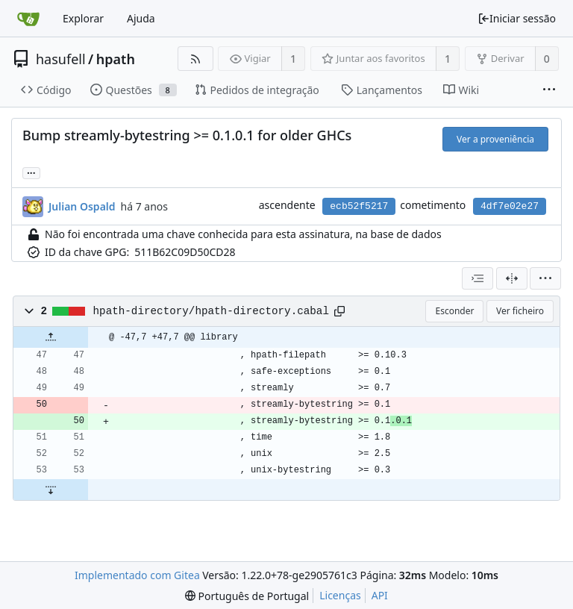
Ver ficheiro (520, 310)
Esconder (454, 310)
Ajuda (141, 18)
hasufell (61, 58)
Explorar (83, 18)
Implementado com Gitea (137, 575)
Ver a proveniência (495, 139)
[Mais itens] (549, 90)
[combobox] (477, 278)
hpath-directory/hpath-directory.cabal (211, 311)
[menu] (545, 278)
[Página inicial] (28, 18)
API (380, 595)
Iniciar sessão (517, 18)
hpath (115, 58)
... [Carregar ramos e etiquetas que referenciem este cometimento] (31, 172)
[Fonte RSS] (195, 58)
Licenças (340, 595)
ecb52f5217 (359, 206)
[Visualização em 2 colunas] (511, 278)
